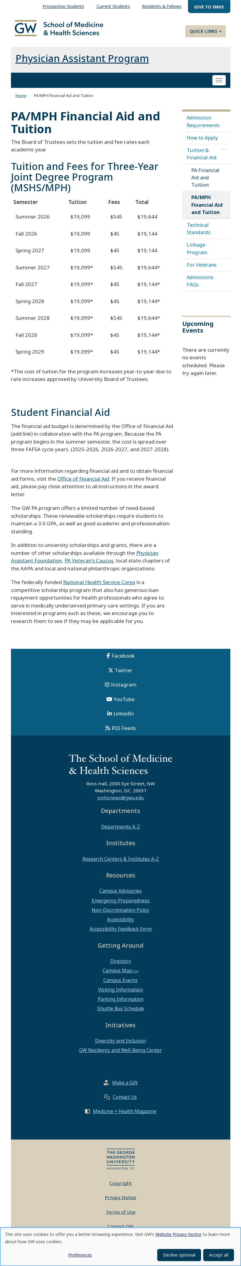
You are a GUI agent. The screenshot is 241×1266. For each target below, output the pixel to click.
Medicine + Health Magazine (124, 1115)
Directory (120, 965)
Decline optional (179, 1255)
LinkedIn (123, 717)
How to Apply (202, 142)
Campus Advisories (120, 895)
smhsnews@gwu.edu (120, 802)
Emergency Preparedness (121, 904)
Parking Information (121, 1003)
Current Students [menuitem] (113, 6)
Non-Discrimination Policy (120, 914)
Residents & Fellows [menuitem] (162, 6)
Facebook (123, 659)
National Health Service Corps (99, 586)
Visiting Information (120, 994)
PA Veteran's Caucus (89, 564)
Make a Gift (125, 1087)
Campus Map (117, 975)
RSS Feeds (124, 731)
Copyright (120, 1187)
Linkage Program (197, 253)
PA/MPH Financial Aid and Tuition (207, 209)
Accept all (218, 1255)
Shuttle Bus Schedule (120, 1013)
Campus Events (120, 984)
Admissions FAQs (200, 285)
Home (21, 99)
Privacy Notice (120, 1202)
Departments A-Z (120, 831)
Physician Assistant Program (82, 62)
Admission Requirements (203, 126)
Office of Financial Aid (83, 482)
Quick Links (206, 31)
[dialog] (120, 1246)
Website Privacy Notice (178, 1234)
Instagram (123, 688)
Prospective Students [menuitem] (63, 6)
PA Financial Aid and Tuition (205, 181)
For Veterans (202, 269)
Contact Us (125, 1101)
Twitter (124, 674)
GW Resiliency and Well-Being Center (120, 1054)
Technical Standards (199, 233)
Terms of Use (121, 1216)
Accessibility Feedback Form (121, 933)
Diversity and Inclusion (120, 1045)
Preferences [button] (80, 1255)
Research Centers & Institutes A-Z (120, 863)
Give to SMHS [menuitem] (209, 7)
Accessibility (120, 924)
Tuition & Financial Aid (202, 158)
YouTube (124, 703)
